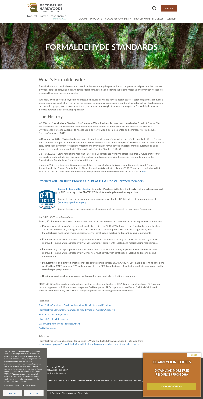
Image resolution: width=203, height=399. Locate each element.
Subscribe (168, 8)
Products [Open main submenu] (96, 18)
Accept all (34, 393)
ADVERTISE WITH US (103, 380)
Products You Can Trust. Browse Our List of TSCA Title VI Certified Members (91, 181)
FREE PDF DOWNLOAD (59, 380)
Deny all (12, 393)
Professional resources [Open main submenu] (148, 18)
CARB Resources (47, 328)
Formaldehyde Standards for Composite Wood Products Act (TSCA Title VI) (77, 309)
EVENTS (137, 380)
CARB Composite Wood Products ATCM (59, 323)
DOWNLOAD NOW (171, 386)
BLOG (73, 380)
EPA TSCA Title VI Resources (53, 319)
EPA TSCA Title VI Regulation (53, 314)
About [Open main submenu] (83, 18)
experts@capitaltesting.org (72, 202)
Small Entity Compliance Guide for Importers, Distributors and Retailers (75, 305)
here (143, 171)
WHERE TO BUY (85, 380)
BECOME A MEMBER (123, 380)
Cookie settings (30, 385)
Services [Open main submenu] (172, 18)
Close (194, 355)
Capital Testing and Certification (74, 189)
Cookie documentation (13, 385)
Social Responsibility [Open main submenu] (118, 18)
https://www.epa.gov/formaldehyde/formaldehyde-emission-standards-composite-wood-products (89, 344)
